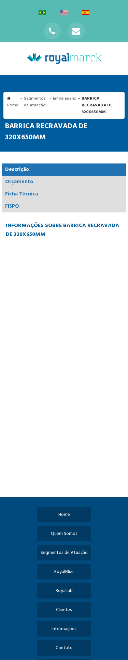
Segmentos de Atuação (64, 552)
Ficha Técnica (21, 194)
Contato (64, 648)
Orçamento (19, 182)
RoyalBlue (64, 571)
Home (64, 514)
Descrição (17, 170)
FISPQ (12, 206)
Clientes (64, 609)
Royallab (64, 590)
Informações (64, 628)
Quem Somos (64, 533)
